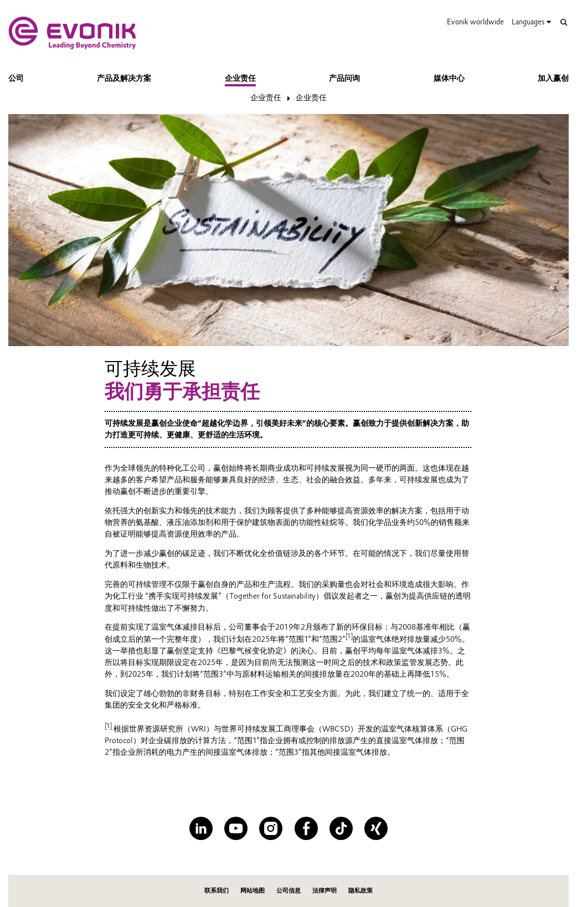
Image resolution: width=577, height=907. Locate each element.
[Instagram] (270, 828)
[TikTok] (341, 828)
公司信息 (288, 890)
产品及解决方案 (124, 78)
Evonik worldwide (475, 21)
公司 (16, 78)
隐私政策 (360, 890)
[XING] (376, 828)
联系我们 (216, 890)
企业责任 (240, 78)
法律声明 (324, 890)
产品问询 (344, 78)
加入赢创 (553, 78)
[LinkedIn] (201, 828)
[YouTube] (236, 828)
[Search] (564, 22)
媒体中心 (449, 78)
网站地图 (252, 890)
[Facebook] (306, 828)
